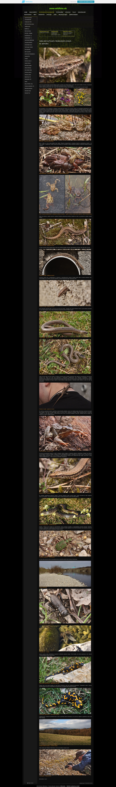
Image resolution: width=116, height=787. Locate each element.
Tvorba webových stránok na (56, 786)
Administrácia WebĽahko (42, 786)
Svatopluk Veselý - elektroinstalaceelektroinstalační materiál (55, 33)
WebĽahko (29, 2)
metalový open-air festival (44, 32)
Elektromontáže (54, 31)
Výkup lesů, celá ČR (67, 31)
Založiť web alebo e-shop (86, 1)
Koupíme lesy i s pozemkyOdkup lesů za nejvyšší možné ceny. (67, 33)
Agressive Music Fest (44, 31)
